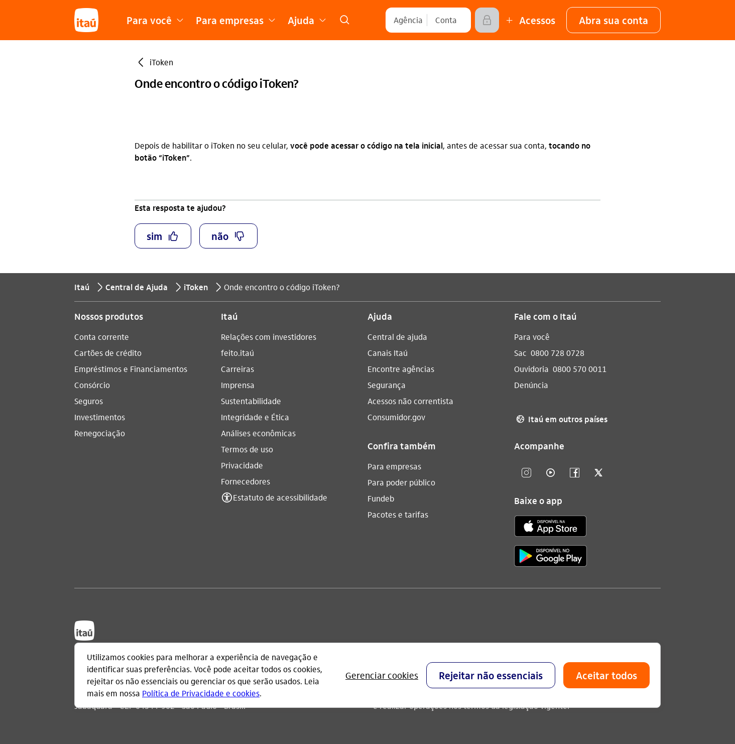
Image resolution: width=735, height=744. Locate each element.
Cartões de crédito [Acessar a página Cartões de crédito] (108, 352)
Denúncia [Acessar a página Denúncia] (531, 385)
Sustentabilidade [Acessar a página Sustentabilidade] (251, 401)
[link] (344, 20)
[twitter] (598, 473)
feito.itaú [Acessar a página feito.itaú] (237, 352)
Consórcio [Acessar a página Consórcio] (92, 385)
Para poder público (401, 482)
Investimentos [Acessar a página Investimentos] (99, 417)
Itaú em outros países (560, 419)
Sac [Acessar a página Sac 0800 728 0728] (520, 352)
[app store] (550, 527)
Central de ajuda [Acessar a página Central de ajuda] (397, 336)
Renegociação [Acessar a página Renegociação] (99, 433)
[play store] (550, 557)
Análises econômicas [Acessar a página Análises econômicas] (258, 433)
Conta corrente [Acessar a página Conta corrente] (101, 336)
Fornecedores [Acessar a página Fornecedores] (245, 481)
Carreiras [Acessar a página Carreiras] (237, 368)
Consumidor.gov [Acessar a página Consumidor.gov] (396, 417)
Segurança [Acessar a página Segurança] (387, 385)
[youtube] (550, 473)
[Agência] (408, 20)
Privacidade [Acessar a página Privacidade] (242, 465)
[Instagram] (526, 473)
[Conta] (446, 20)
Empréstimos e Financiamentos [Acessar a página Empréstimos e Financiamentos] (130, 368)
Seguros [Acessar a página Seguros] (88, 401)
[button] (613, 20)
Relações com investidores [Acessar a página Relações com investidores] (268, 336)
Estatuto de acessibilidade (280, 497)
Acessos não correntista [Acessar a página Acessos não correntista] (410, 401)
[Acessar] (487, 20)
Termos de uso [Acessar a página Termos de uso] (247, 449)
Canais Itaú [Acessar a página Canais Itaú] (388, 352)
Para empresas (394, 466)
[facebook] (574, 473)
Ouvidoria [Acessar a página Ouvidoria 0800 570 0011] (531, 368)
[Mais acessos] (529, 20)
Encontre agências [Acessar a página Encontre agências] (401, 368)
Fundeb (381, 498)
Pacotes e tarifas (398, 514)
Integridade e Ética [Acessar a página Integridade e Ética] (255, 417)
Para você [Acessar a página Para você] (532, 336)
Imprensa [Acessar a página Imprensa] (238, 385)
